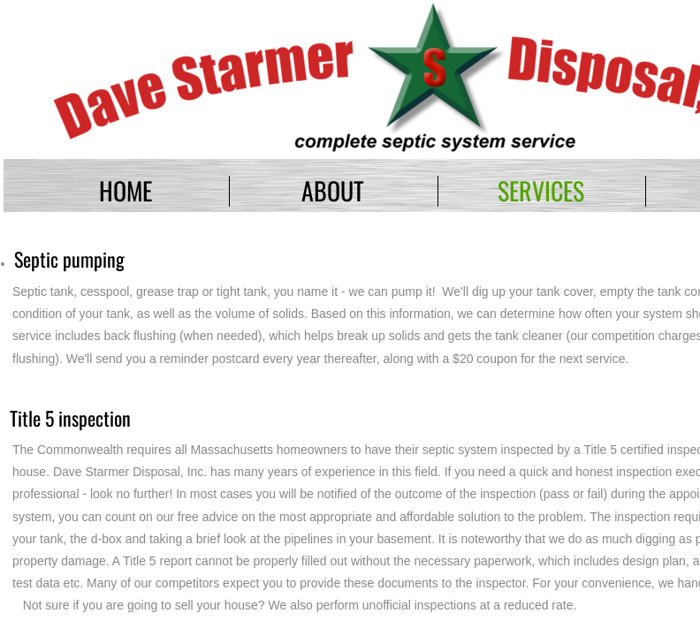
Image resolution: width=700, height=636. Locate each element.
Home (125, 190)
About (332, 190)
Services (541, 190)
